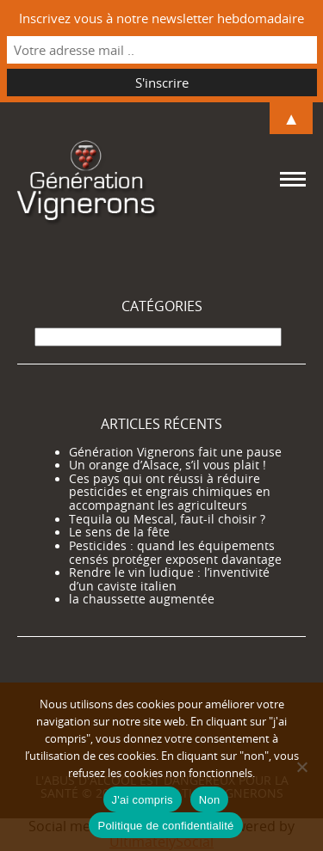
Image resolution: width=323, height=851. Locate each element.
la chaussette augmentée (141, 599)
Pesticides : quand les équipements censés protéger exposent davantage (175, 552)
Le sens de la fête (119, 532)
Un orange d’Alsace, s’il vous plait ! (167, 465)
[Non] (301, 766)
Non (210, 799)
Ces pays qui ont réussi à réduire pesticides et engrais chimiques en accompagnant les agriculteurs (169, 492)
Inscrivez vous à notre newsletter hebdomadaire (161, 18)
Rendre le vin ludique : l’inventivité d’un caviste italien (169, 579)
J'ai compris (142, 799)
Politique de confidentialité (165, 825)
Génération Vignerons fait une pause (175, 452)
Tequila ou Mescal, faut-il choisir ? (167, 519)
